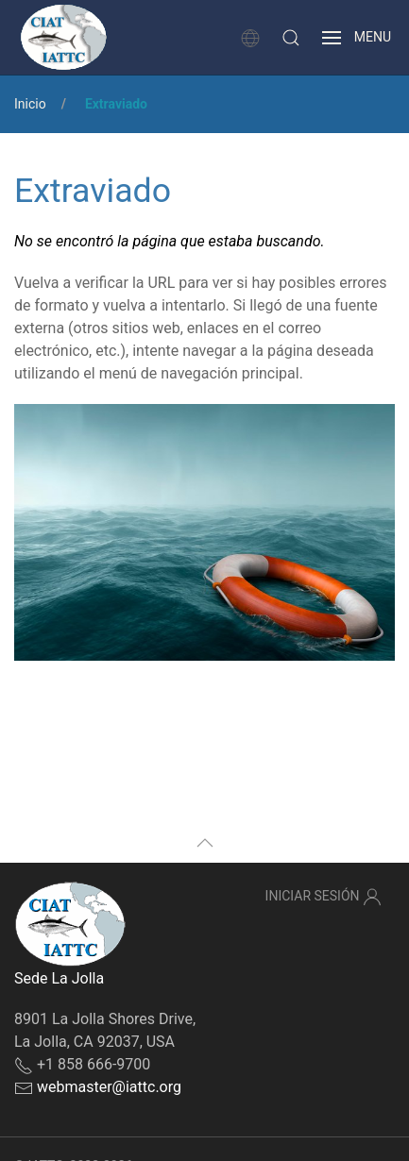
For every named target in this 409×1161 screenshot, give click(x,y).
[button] (290, 37)
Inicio (30, 103)
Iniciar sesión (323, 896)
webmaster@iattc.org (109, 1087)
